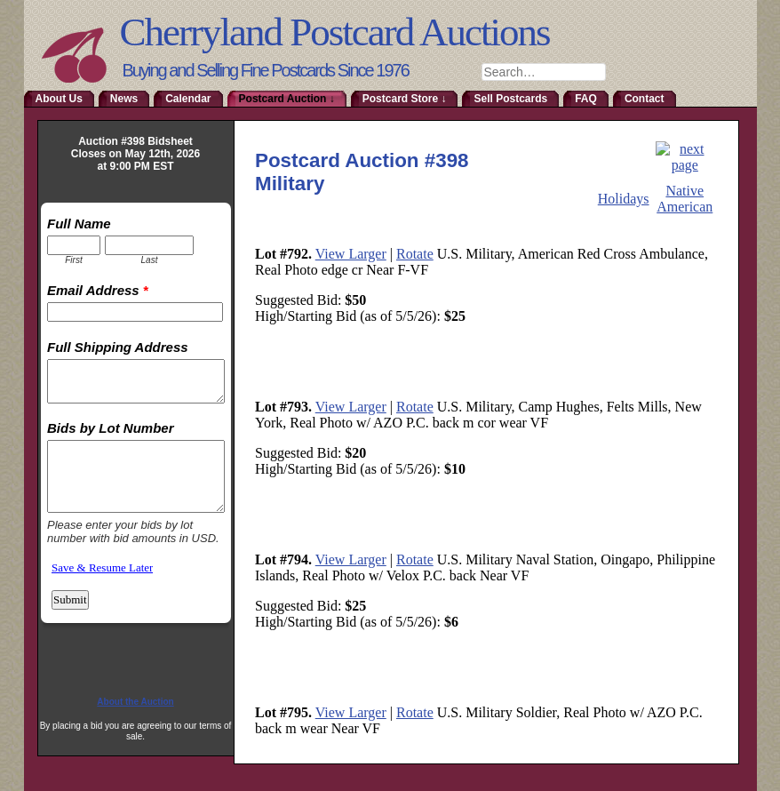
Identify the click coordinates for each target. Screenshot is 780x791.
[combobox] (544, 72)
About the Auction (135, 702)
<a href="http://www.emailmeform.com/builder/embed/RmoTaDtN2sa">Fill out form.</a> (136, 440)
